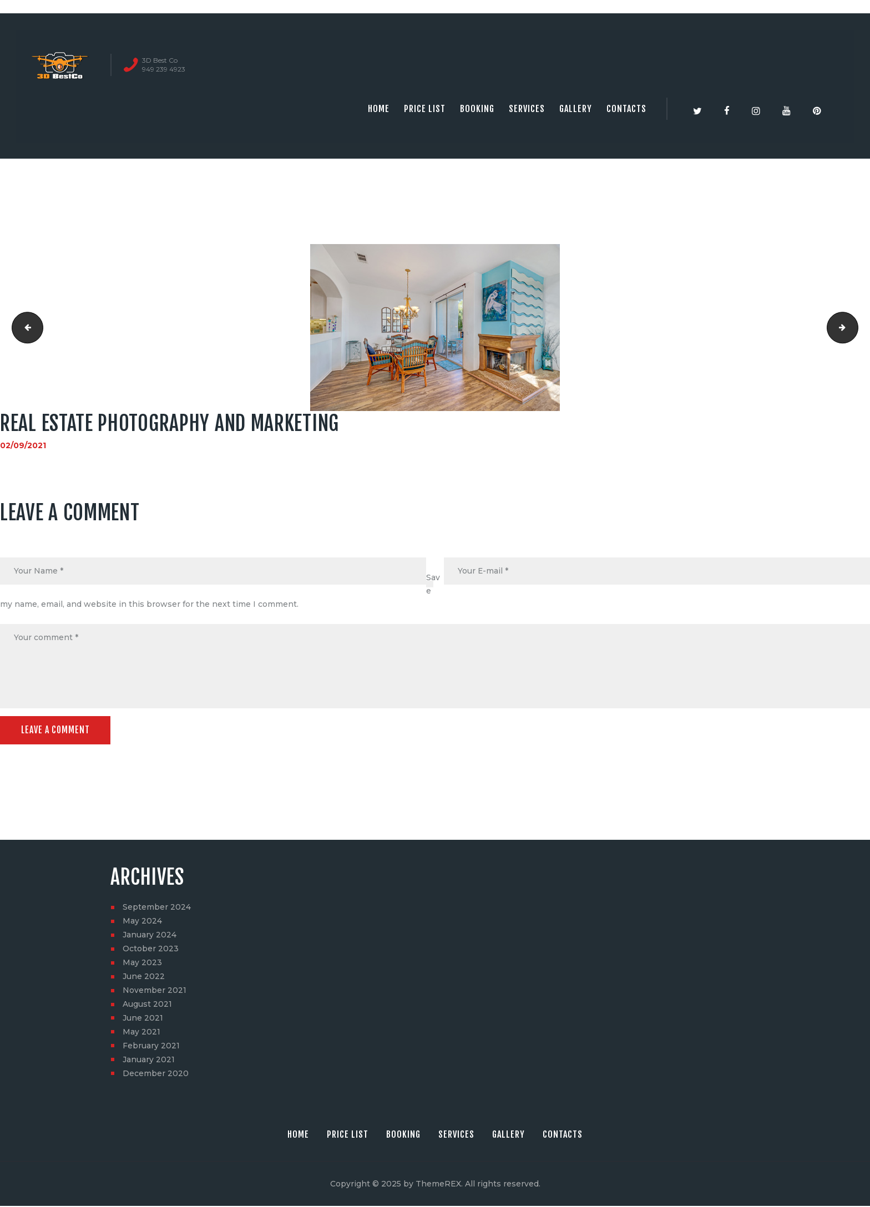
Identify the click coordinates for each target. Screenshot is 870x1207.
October (151, 950)
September (157, 908)
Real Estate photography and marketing (24, 328)
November (154, 991)
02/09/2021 (23, 445)
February (151, 1047)
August (147, 1005)
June (144, 977)
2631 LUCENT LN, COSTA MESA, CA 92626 (854, 328)
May (142, 922)
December (156, 1074)
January (149, 936)
